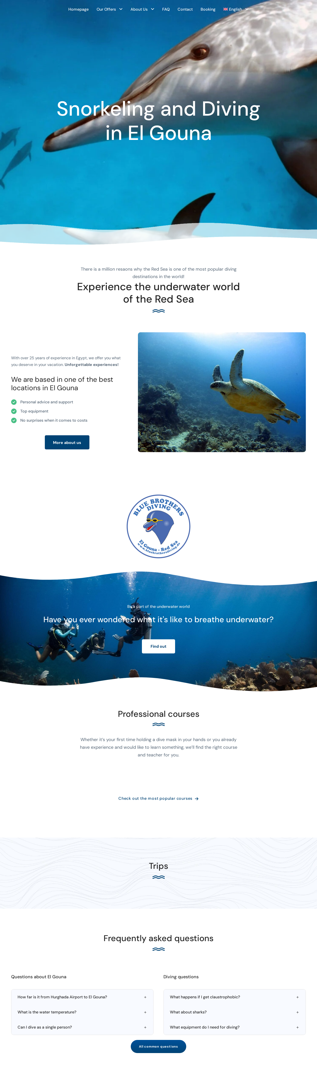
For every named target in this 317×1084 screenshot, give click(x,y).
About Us (139, 9)
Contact (185, 9)
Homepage (78, 9)
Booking (208, 9)
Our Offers (106, 9)
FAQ (166, 9)
